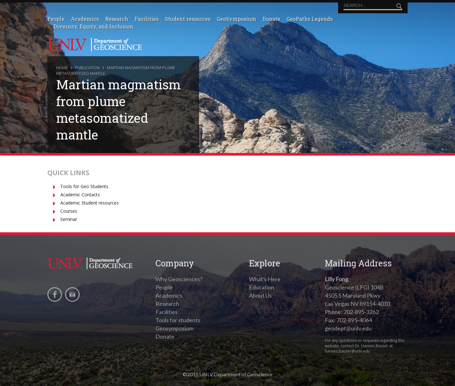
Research (116, 18)
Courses (68, 211)
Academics (85, 18)
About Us (260, 295)
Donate (271, 18)
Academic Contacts (80, 195)
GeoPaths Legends (310, 18)
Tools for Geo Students (84, 186)
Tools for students (177, 320)
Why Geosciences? (179, 279)
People (55, 18)
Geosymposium (174, 328)
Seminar (68, 219)
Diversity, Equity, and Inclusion (93, 26)
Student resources (187, 18)
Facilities (147, 18)
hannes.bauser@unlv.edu (347, 351)
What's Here (265, 279)
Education (261, 287)
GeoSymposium (236, 18)
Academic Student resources (89, 203)
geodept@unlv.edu (348, 328)
